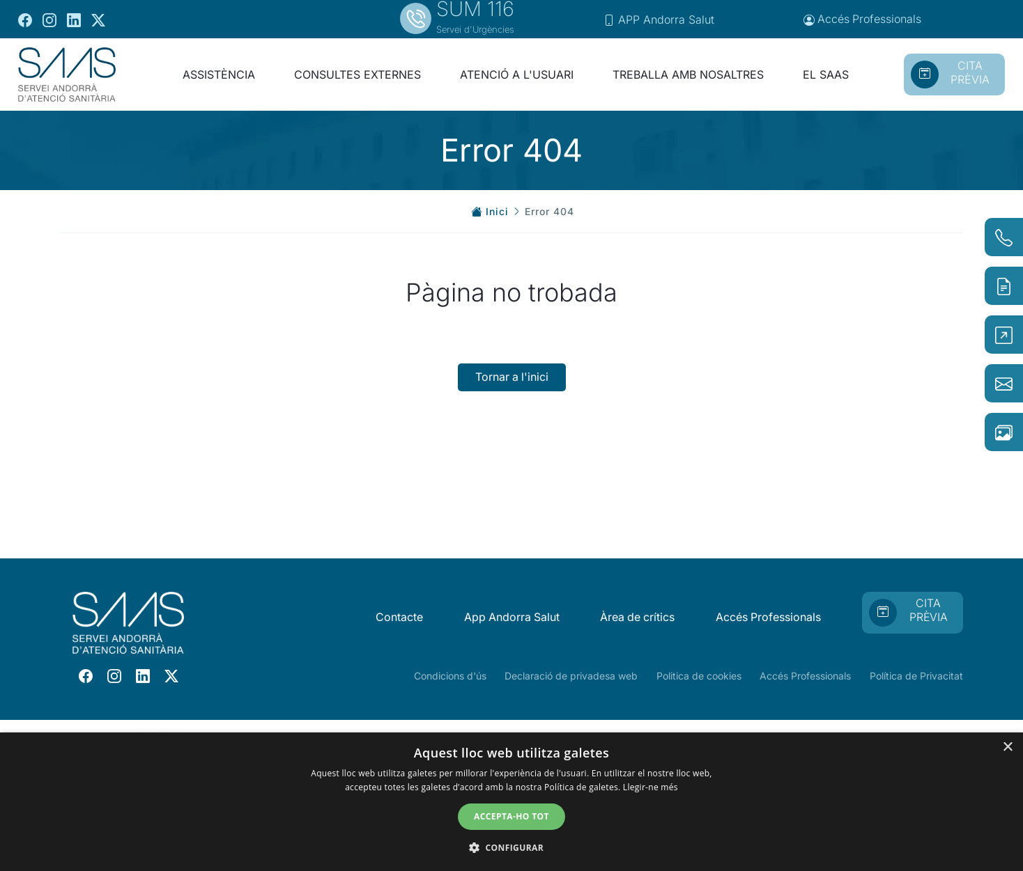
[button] (511, 847)
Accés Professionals (768, 618)
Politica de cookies (698, 676)
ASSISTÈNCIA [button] (219, 74)
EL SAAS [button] (826, 74)
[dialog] (511, 801)
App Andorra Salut (509, 618)
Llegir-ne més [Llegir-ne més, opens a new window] (650, 787)
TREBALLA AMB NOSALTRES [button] (688, 74)
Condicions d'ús (450, 676)
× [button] (1007, 747)
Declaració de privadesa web (571, 676)
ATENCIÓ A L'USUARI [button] (517, 74)
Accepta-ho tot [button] (511, 816)
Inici (497, 211)
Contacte (396, 618)
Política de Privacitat (916, 676)
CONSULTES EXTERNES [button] (357, 74)
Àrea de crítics (636, 618)
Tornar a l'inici (512, 377)
